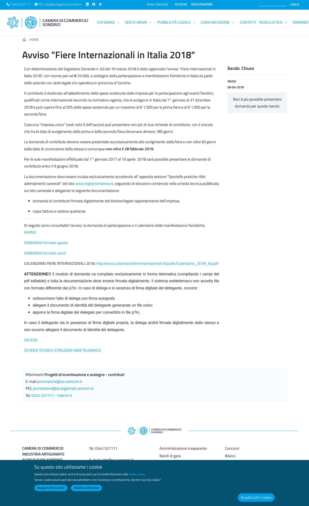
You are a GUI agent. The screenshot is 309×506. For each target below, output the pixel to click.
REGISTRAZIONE (202, 4)
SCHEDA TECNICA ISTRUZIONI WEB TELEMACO (62, 350)
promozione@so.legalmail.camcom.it (63, 388)
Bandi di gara (170, 456)
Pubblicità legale (174, 22)
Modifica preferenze (86, 491)
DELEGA (31, 340)
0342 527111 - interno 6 (52, 395)
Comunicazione (215, 22)
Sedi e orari (136, 22)
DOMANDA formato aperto (46, 243)
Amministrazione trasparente (183, 448)
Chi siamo (106, 22)
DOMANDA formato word (45, 253)
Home (34, 39)
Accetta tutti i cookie (256, 500)
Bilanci (230, 456)
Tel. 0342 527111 (103, 448)
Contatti (248, 22)
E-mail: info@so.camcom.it (111, 460)
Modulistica (270, 22)
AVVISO (30, 232)
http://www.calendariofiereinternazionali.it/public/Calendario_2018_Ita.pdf (157, 263)
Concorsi (232, 448)
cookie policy (137, 477)
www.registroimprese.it (94, 183)
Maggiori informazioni (51, 491)
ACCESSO (181, 4)
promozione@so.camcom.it (59, 381)
